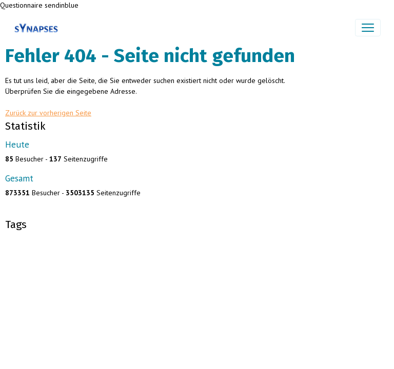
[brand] (38, 27)
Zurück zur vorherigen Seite (48, 112)
